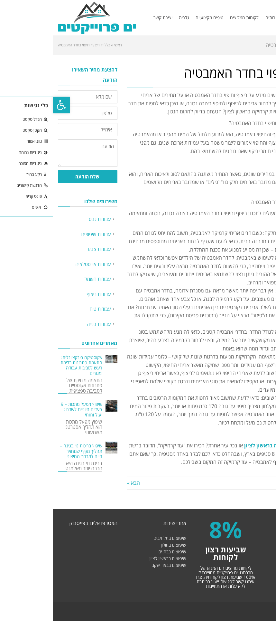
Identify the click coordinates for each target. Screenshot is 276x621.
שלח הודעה (34, 176)
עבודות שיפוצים (43, 234)
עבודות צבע (46, 249)
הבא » (80, 482)
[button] (8, 105)
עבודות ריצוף (45, 294)
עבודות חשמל (45, 279)
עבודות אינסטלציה (40, 264)
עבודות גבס (47, 219)
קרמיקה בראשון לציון (214, 445)
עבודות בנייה (46, 324)
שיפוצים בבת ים (119, 552)
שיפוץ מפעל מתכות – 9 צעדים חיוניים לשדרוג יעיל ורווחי (28, 409)
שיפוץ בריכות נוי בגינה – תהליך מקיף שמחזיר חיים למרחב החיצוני (28, 451)
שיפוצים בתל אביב (117, 538)
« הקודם (262, 482)
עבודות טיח (47, 309)
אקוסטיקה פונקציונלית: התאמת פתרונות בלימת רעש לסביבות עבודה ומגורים (28, 365)
